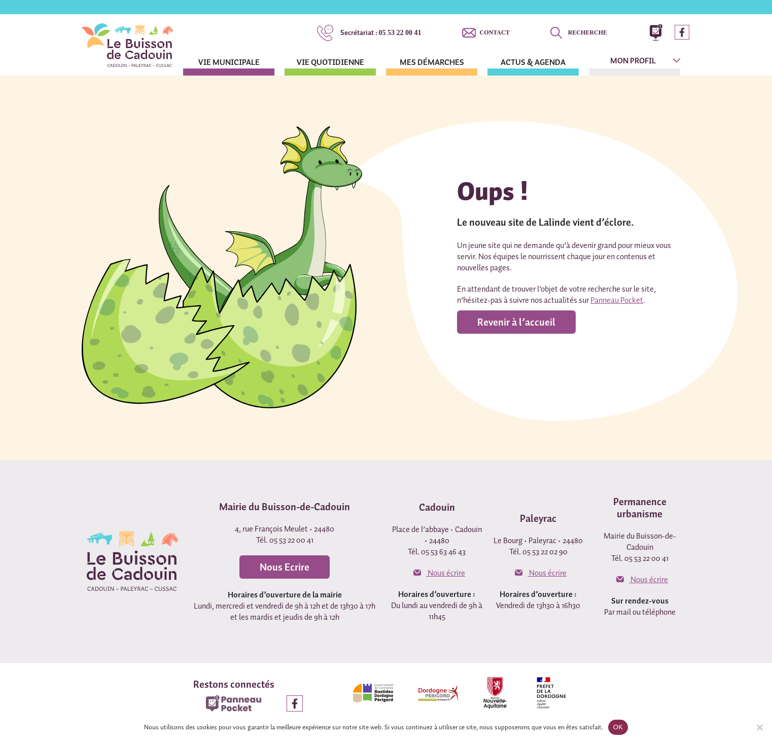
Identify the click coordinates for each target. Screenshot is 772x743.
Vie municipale (229, 61)
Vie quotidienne (330, 61)
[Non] (759, 727)
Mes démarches (432, 61)
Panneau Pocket (616, 299)
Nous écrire (439, 572)
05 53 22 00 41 (381, 32)
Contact (495, 32)
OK (618, 727)
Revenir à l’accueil (516, 322)
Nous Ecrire (284, 567)
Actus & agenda (533, 61)
